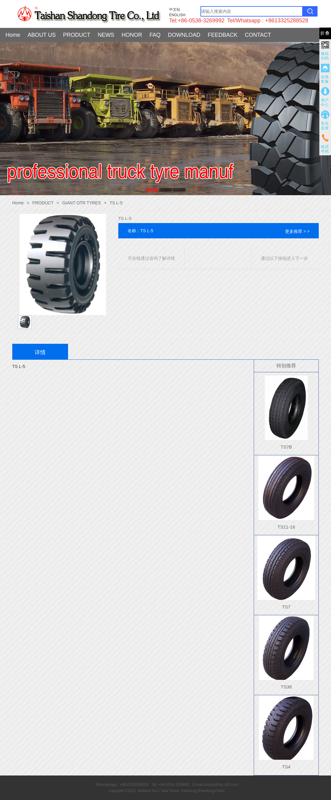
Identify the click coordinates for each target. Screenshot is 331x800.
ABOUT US (42, 35)
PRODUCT (76, 35)
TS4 (286, 766)
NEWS (106, 35)
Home (13, 35)
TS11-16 (286, 526)
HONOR (132, 35)
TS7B (286, 446)
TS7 (286, 606)
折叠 (325, 33)
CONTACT (258, 35)
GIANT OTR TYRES (81, 202)
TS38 (286, 686)
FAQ (155, 35)
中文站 (174, 9)
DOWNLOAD (184, 35)
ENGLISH (177, 15)
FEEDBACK (223, 35)
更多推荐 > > (297, 231)
